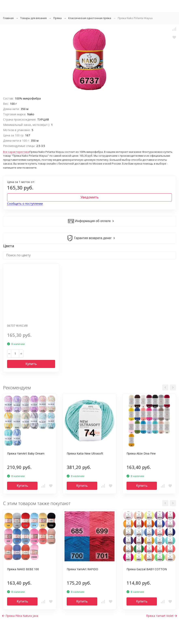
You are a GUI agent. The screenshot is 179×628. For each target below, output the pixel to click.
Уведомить (89, 197)
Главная (8, 18)
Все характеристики (16, 152)
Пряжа (57, 18)
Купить (31, 364)
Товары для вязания (33, 18)
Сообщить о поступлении (25, 203)
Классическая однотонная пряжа (89, 18)
